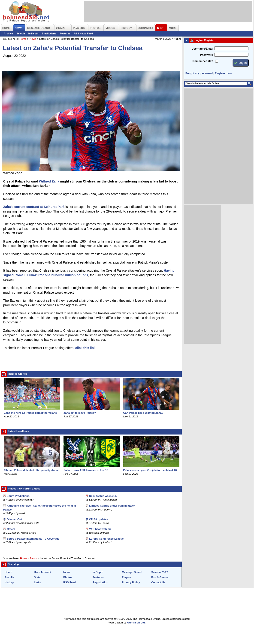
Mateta (11, 529)
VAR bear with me (100, 529)
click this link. (86, 348)
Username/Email (202, 48)
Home (23, 38)
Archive (8, 33)
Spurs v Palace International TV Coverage (33, 538)
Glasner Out (14, 519)
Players (126, 577)
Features (65, 33)
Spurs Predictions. (18, 496)
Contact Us (158, 582)
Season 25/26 (159, 572)
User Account (42, 572)
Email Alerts (49, 33)
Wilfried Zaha (49, 181)
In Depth (33, 33)
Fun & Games (159, 577)
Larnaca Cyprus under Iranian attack (112, 505)
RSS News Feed (83, 33)
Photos (67, 577)
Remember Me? (203, 61)
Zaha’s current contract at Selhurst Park (34, 207)
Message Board (132, 572)
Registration (100, 582)
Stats (37, 577)
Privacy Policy (131, 582)
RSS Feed (69, 582)
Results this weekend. (103, 496)
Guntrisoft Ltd (136, 622)
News (33, 38)
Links (37, 582)
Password (206, 55)
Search (20, 33)
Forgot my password (199, 73)
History (9, 582)
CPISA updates (98, 519)
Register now (223, 73)
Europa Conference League (106, 538)
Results (9, 577)
